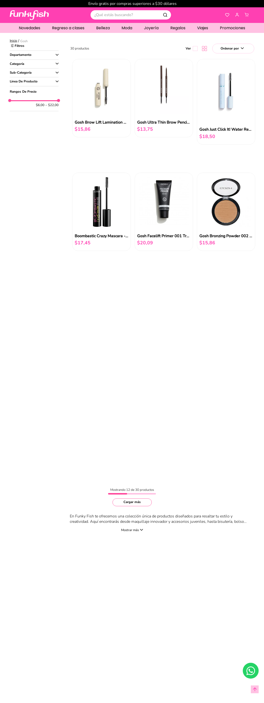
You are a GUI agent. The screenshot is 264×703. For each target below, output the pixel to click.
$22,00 (52, 102)
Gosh (24, 41)
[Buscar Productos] (165, 15)
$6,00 (40, 102)
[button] (237, 15)
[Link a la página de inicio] (14, 41)
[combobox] (131, 15)
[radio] (203, 48)
